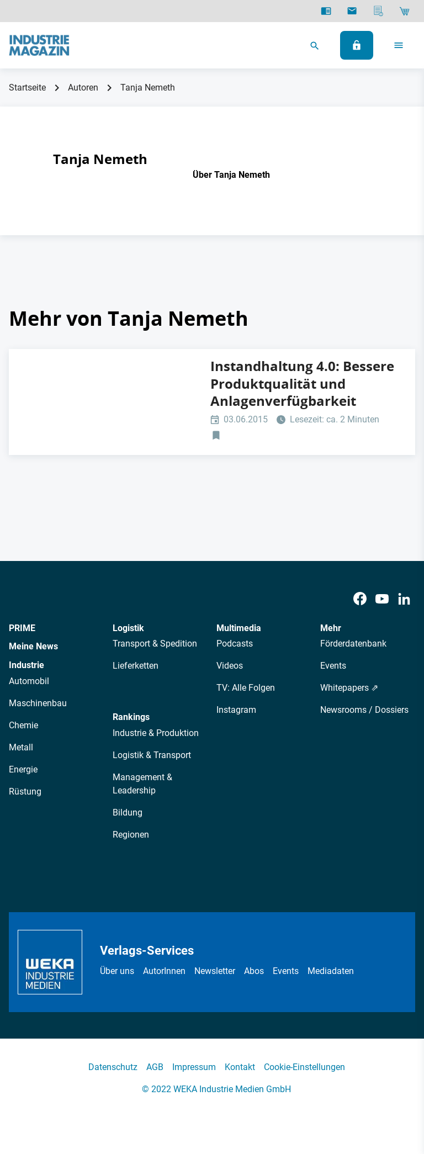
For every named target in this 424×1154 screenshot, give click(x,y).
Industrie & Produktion (156, 733)
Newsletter (214, 971)
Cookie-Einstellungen (304, 1067)
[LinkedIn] (404, 599)
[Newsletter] (352, 11)
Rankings (131, 717)
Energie (23, 769)
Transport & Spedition (155, 643)
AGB (154, 1067)
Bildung (127, 812)
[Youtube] (382, 599)
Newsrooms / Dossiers (364, 710)
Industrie (26, 665)
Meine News (33, 646)
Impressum (194, 1067)
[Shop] (404, 11)
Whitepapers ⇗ (349, 687)
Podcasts (234, 643)
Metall (21, 747)
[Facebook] (360, 599)
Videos (229, 665)
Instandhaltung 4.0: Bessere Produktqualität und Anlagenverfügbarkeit (302, 383)
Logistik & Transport (152, 755)
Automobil (29, 681)
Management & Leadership (142, 784)
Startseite (27, 87)
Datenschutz (112, 1067)
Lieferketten (135, 665)
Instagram (236, 710)
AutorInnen (164, 971)
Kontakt (240, 1067)
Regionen (131, 834)
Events (333, 665)
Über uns (117, 971)
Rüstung (25, 791)
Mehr (330, 628)
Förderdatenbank (353, 643)
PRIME (22, 628)
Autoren (83, 87)
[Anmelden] (356, 45)
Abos (254, 971)
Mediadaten (331, 971)
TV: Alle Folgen (245, 687)
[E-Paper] (326, 11)
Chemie (23, 725)
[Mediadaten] (378, 11)
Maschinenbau (38, 703)
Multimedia (238, 628)
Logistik (128, 628)
